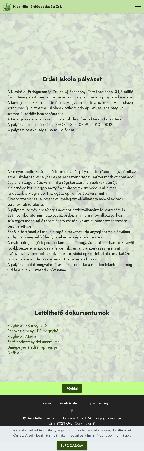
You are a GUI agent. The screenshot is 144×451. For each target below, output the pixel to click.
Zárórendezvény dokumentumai (34, 342)
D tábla (13, 353)
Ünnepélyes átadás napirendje (32, 347)
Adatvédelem (70, 403)
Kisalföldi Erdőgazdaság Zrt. (37, 6)
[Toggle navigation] (138, 6)
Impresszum (45, 403)
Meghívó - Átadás (22, 336)
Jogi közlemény (97, 403)
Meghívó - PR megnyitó (27, 325)
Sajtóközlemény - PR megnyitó (32, 331)
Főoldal (72, 388)
